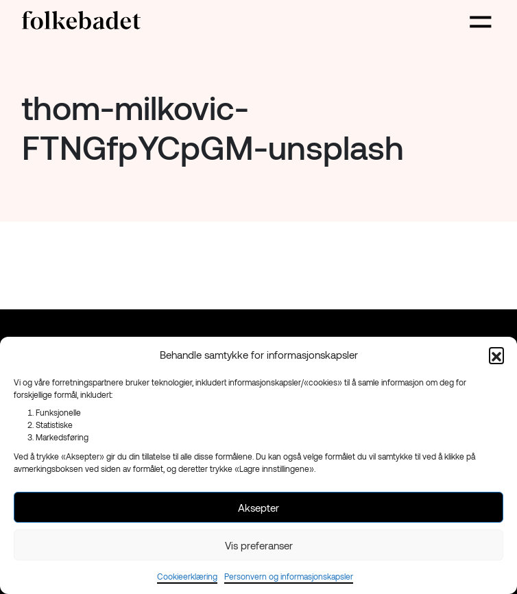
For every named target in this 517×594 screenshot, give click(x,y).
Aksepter (258, 507)
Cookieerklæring (187, 576)
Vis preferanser (259, 545)
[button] (496, 354)
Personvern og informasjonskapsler (288, 576)
